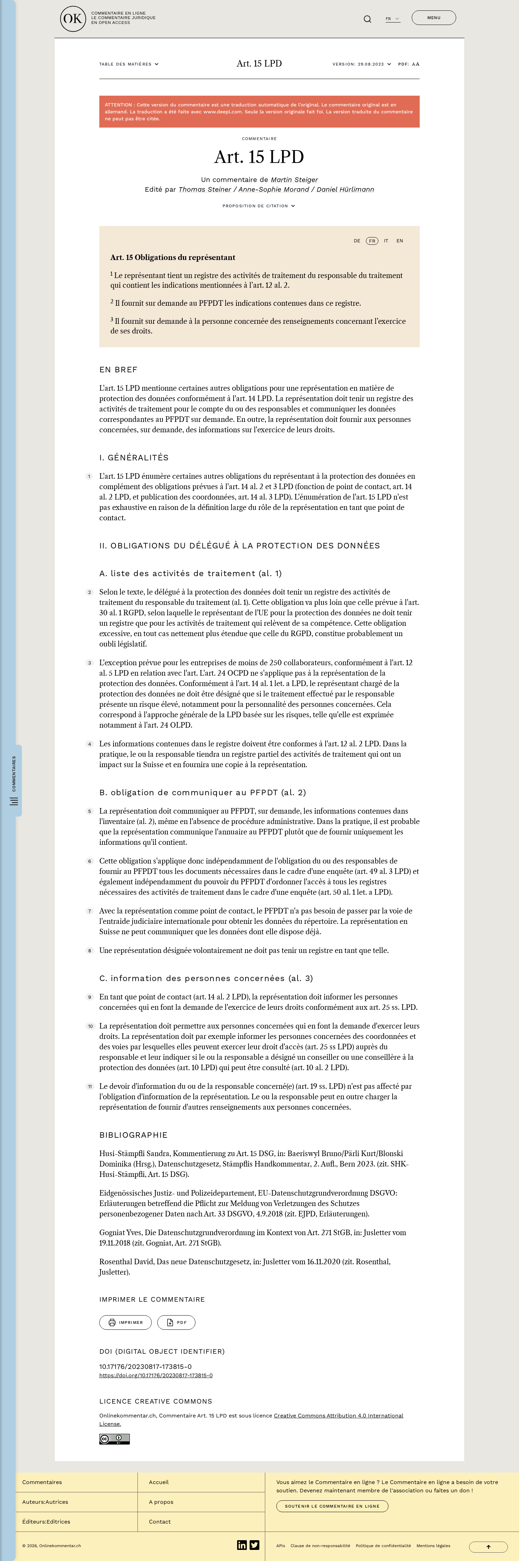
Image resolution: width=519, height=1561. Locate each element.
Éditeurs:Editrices (46, 1521)
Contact (160, 1521)
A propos (161, 1502)
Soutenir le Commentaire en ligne (332, 1506)
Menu (434, 17)
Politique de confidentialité (383, 1545)
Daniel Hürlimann (345, 189)
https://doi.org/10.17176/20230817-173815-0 (156, 1375)
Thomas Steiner (204, 189)
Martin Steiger (294, 179)
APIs (280, 1545)
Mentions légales (433, 1545)
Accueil (159, 1482)
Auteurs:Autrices (45, 1502)
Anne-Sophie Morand (273, 189)
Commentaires (42, 1482)
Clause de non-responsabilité (320, 1545)
